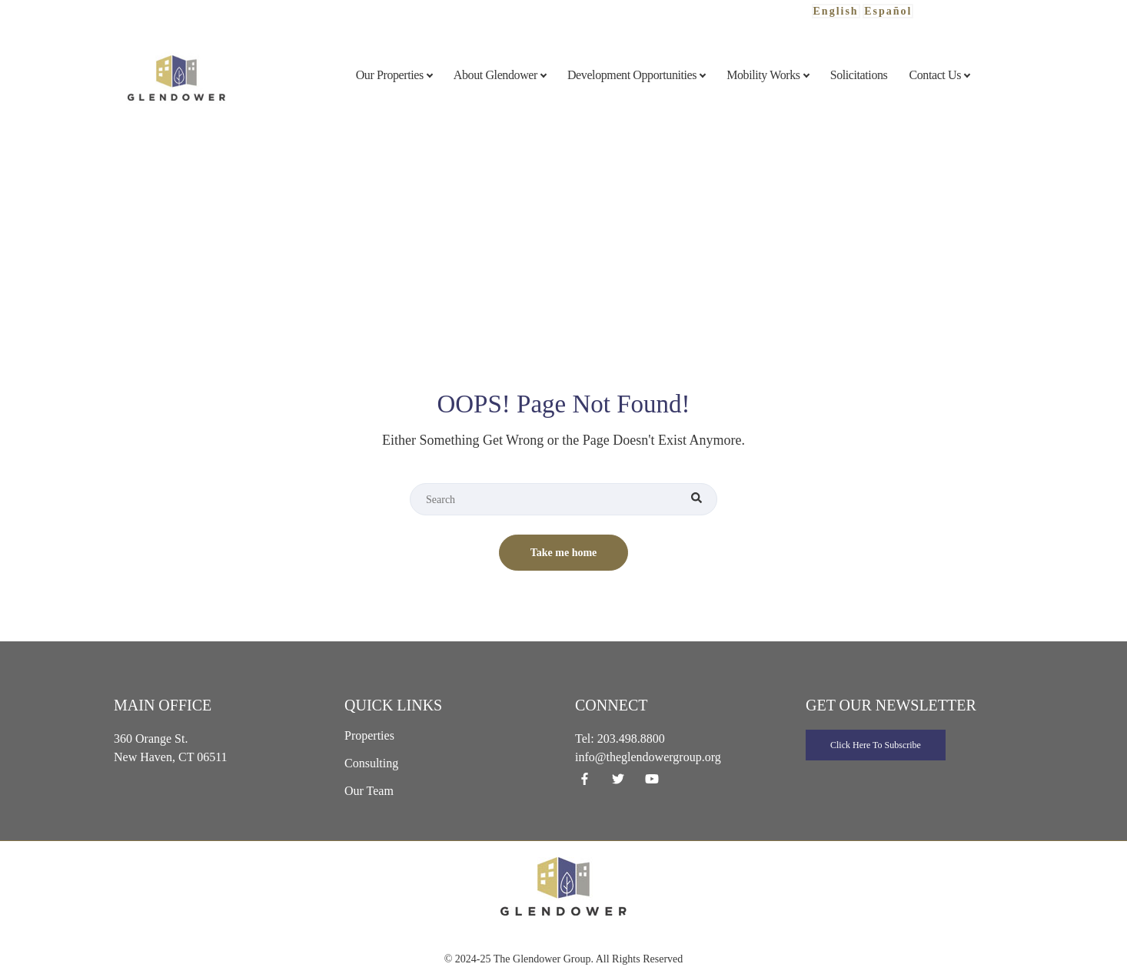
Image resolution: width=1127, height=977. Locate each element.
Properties (369, 735)
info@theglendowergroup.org (648, 756)
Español (888, 11)
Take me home (563, 552)
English (836, 11)
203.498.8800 (631, 738)
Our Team (369, 790)
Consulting (371, 763)
